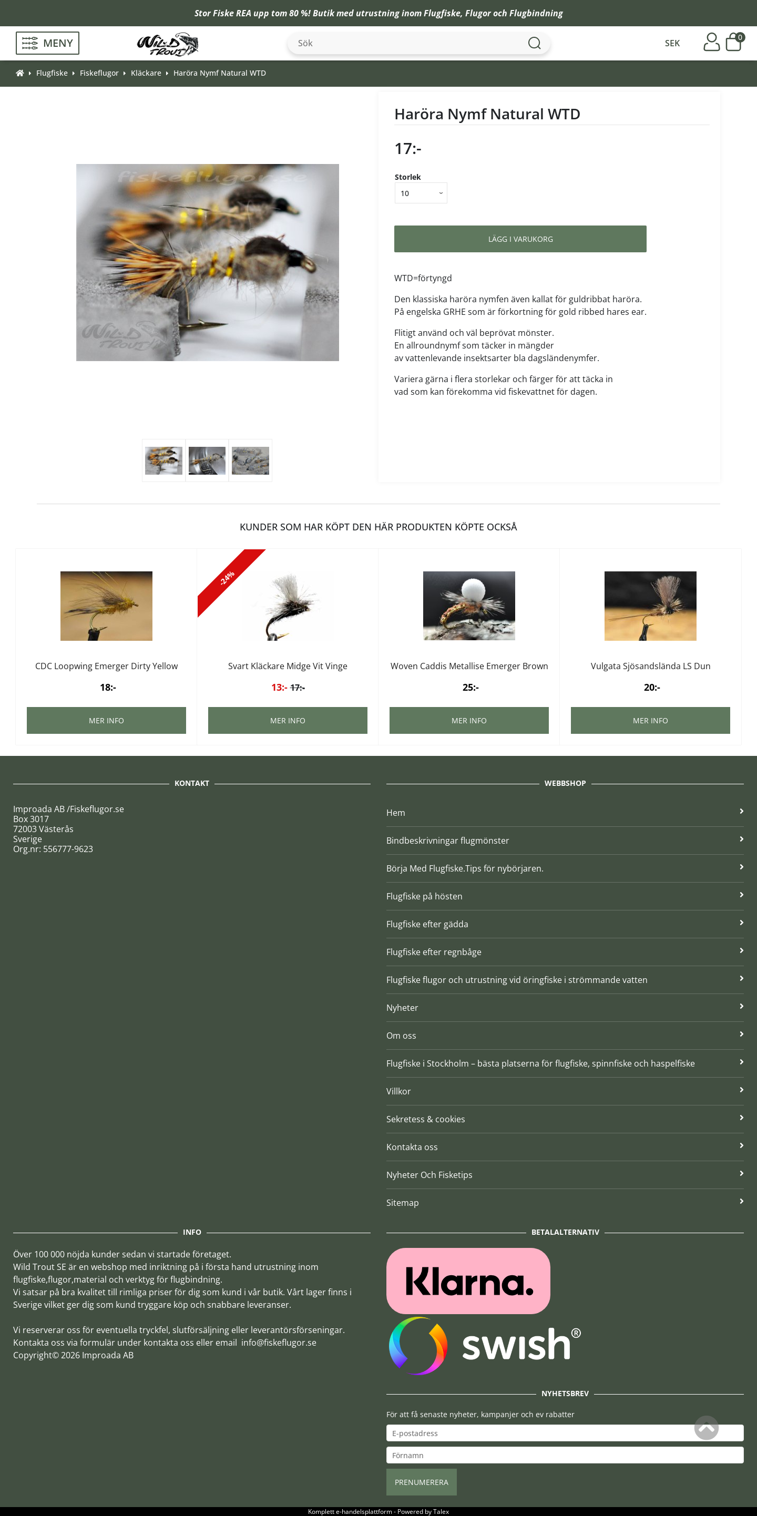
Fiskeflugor (99, 73)
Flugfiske (442, 13)
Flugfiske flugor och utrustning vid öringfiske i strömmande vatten (565, 980)
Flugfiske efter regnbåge (565, 952)
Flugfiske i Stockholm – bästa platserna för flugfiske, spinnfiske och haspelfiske (565, 1063)
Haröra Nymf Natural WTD (219, 73)
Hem (565, 812)
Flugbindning (536, 13)
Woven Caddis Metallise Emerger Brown (469, 666)
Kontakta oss (565, 1147)
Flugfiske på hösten (565, 896)
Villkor (565, 1091)
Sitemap (565, 1202)
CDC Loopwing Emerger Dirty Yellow (106, 666)
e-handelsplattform (364, 1511)
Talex (441, 1511)
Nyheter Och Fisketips (565, 1175)
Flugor (478, 13)
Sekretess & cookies (565, 1119)
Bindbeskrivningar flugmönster (565, 840)
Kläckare (146, 73)
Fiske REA (232, 13)
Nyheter (565, 1007)
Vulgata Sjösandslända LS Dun (651, 666)
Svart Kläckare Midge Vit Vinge (287, 666)
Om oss (565, 1035)
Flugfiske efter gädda (565, 924)
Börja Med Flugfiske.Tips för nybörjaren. (565, 868)
